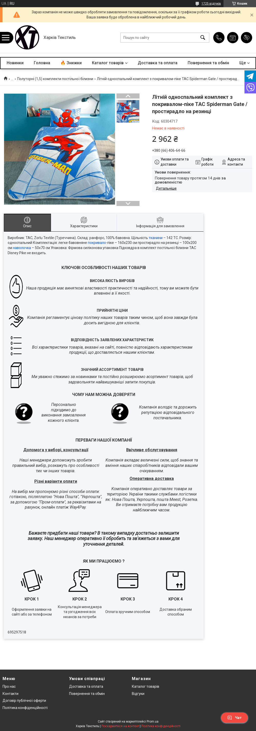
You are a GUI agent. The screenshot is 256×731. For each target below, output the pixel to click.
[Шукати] (203, 37)
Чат (234, 717)
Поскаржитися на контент (120, 726)
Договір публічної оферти (24, 700)
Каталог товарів (108, 62)
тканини (156, 238)
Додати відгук (246, 37)
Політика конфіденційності (25, 708)
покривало (97, 243)
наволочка (22, 248)
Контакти (10, 694)
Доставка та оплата (157, 62)
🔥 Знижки (71, 62)
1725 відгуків (211, 3)
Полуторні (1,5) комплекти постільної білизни (55, 79)
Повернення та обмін (208, 62)
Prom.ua (152, 721)
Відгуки (138, 694)
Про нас (9, 686)
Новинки (15, 62)
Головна (42, 62)
